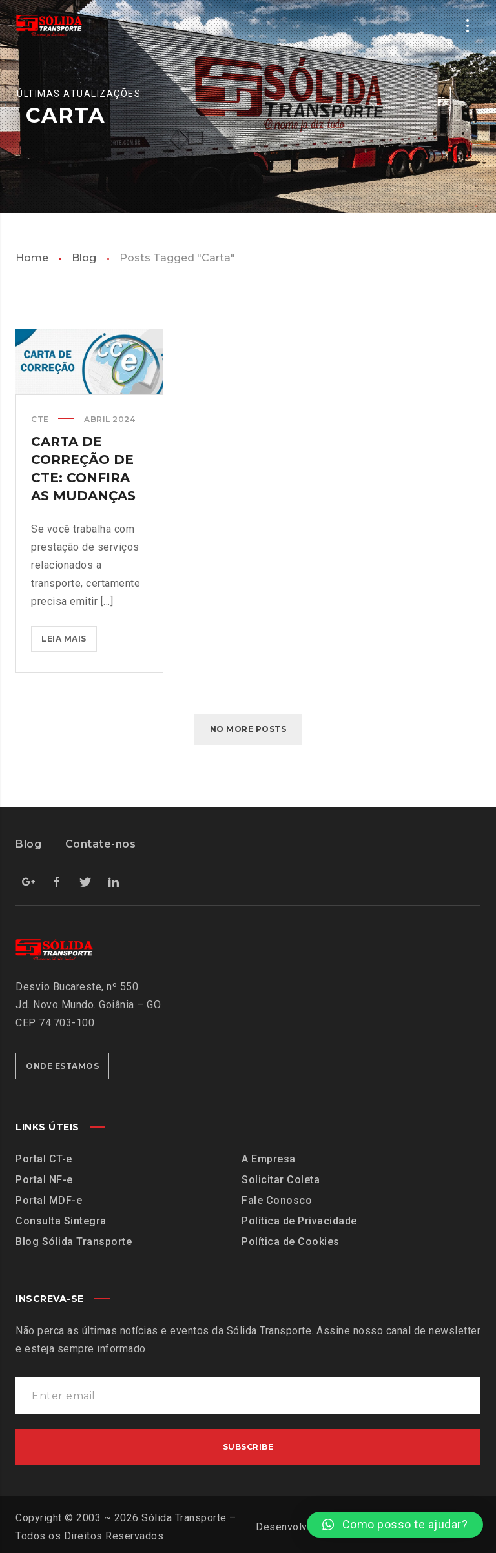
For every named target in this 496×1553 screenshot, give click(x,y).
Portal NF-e (44, 1179)
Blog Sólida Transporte (74, 1241)
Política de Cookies (291, 1241)
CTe (40, 419)
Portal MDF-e (49, 1200)
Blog (84, 258)
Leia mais (69, 635)
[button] (395, 1525)
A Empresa (269, 1159)
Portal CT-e (44, 1159)
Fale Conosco (277, 1200)
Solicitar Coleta (281, 1179)
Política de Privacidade (299, 1221)
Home (32, 258)
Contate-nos (100, 844)
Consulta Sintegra (61, 1221)
